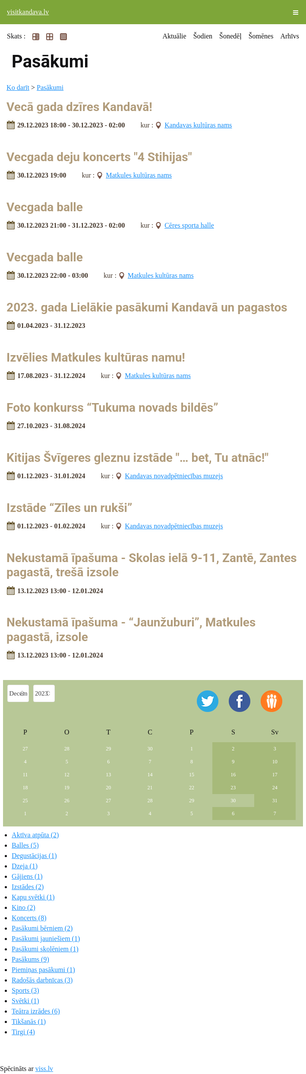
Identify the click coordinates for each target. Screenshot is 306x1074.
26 (66, 801)
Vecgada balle (44, 207)
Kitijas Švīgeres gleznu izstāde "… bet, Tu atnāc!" (137, 458)
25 (25, 801)
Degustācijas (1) (34, 855)
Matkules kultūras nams (139, 175)
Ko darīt (17, 87)
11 (25, 775)
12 (66, 775)
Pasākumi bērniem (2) (42, 928)
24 (275, 788)
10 (275, 762)
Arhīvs (289, 36)
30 (150, 749)
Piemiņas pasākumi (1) (43, 969)
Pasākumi (50, 87)
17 (275, 775)
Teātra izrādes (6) (36, 1011)
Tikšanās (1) (29, 1021)
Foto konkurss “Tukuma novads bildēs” (112, 407)
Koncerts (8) (29, 917)
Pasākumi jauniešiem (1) (46, 938)
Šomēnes (261, 36)
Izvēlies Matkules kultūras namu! (95, 357)
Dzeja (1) (25, 866)
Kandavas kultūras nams (198, 125)
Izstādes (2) (28, 886)
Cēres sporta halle (189, 225)
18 (25, 788)
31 (275, 801)
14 (150, 775)
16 (233, 775)
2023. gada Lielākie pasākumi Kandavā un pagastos (146, 307)
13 (108, 775)
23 (233, 788)
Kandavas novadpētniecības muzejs (174, 476)
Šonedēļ (230, 36)
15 (191, 775)
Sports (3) (25, 990)
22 (191, 788)
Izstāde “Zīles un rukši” (69, 508)
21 (150, 788)
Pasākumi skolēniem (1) (45, 949)
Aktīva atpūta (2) (35, 835)
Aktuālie (174, 36)
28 (66, 749)
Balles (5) (25, 845)
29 (108, 749)
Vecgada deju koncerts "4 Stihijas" (99, 157)
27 (25, 749)
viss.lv (44, 1068)
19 (66, 788)
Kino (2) (23, 907)
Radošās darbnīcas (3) (42, 980)
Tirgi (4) (23, 1032)
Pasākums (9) (30, 959)
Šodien (202, 36)
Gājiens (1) (27, 876)
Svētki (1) (25, 1000)
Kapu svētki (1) (33, 897)
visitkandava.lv (28, 12)
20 (108, 788)
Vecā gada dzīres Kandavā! (79, 107)
